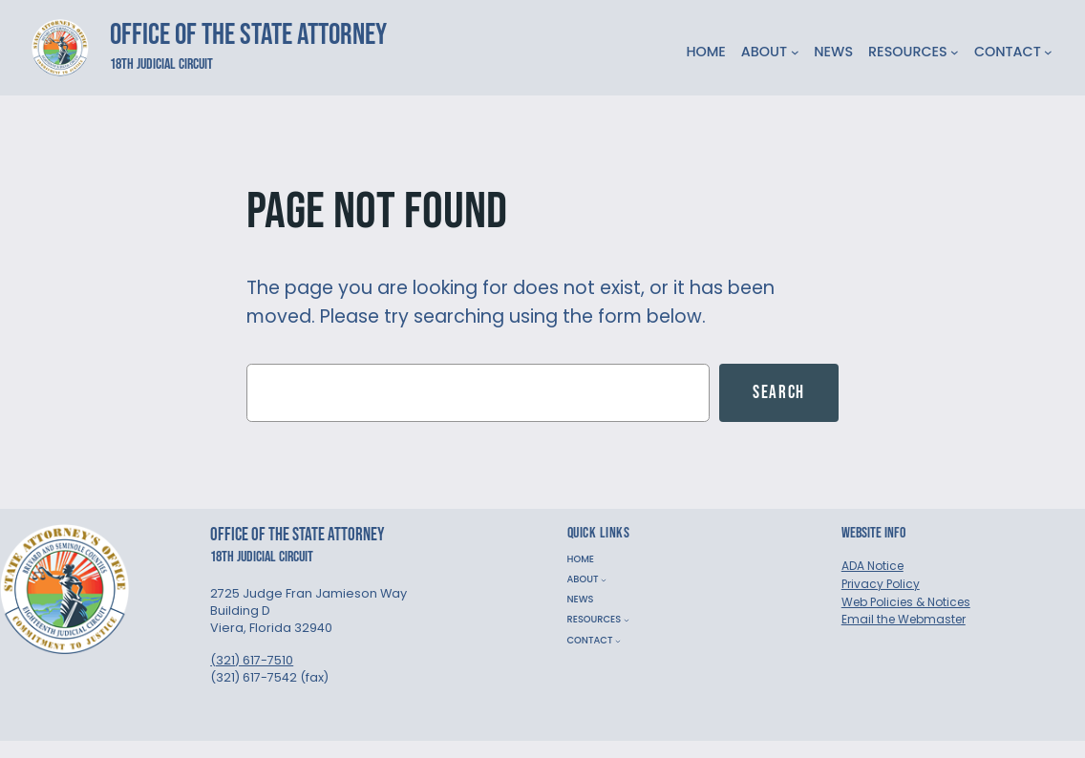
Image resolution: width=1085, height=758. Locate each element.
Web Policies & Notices (905, 602)
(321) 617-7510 (251, 660)
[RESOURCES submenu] (954, 52)
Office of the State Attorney (248, 35)
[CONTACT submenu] (1048, 52)
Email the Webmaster (903, 619)
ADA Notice (872, 566)
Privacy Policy (880, 584)
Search (779, 393)
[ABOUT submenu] (795, 52)
